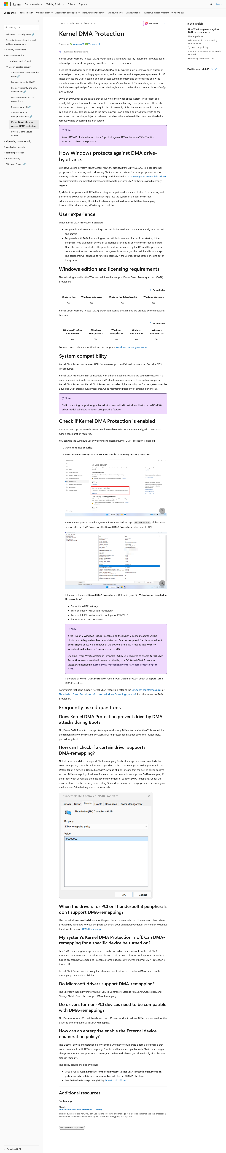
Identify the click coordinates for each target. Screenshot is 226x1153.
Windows (74, 23)
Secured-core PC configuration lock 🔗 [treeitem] (21, 114)
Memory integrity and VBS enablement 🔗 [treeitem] (24, 89)
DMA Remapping (91, 928)
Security (88, 23)
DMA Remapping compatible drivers (146, 176)
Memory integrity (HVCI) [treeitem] (23, 81)
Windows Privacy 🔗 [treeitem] (16, 164)
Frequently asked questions (201, 58)
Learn (62, 23)
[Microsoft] (6, 4)
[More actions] (164, 23)
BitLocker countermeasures (146, 689)
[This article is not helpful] (216, 69)
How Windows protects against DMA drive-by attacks (203, 31)
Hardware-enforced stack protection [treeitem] (23, 99)
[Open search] (211, 4)
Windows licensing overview (131, 347)
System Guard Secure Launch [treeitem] (21, 133)
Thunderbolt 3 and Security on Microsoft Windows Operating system (96, 694)
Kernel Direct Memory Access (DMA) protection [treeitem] (23, 124)
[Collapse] (38, 21)
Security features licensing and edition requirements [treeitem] (21, 42)
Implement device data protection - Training (80, 1109)
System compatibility (198, 47)
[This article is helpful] (212, 69)
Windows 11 (78, 43)
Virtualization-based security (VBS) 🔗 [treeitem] (25, 74)
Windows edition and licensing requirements (202, 42)
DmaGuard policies (115, 1080)
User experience (195, 36)
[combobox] (21, 27)
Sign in (219, 4)
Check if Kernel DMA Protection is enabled (204, 53)
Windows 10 (94, 43)
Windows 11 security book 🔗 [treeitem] (20, 34)
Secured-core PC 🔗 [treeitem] (21, 106)
